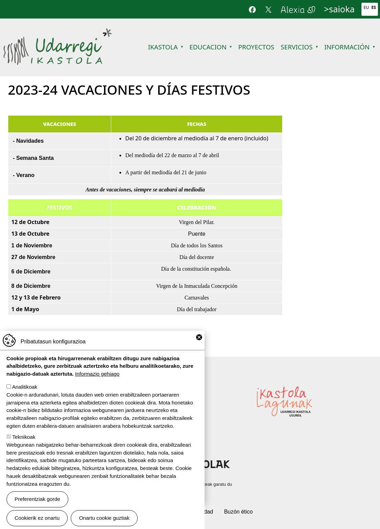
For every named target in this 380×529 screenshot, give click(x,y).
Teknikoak (24, 437)
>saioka (339, 9)
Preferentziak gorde (37, 499)
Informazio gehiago (97, 374)
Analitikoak (24, 387)
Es (373, 7)
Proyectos (256, 47)
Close (199, 337)
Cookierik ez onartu (37, 518)
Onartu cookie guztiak (104, 518)
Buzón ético (238, 512)
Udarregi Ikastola (57, 32)
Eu (366, 7)
